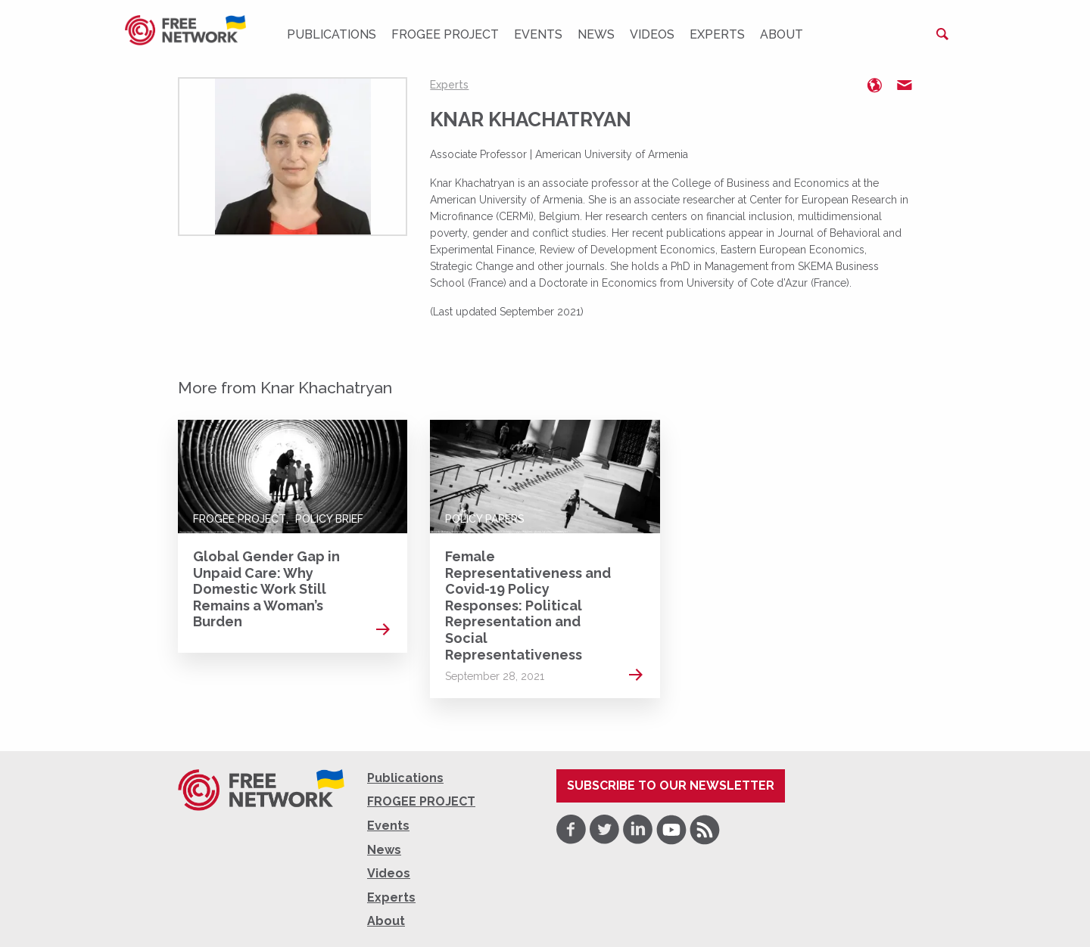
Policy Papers (485, 519)
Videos (652, 34)
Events (538, 34)
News (596, 34)
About (781, 34)
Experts (717, 34)
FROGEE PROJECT (445, 34)
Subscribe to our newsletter (670, 785)
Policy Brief (329, 519)
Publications (331, 34)
